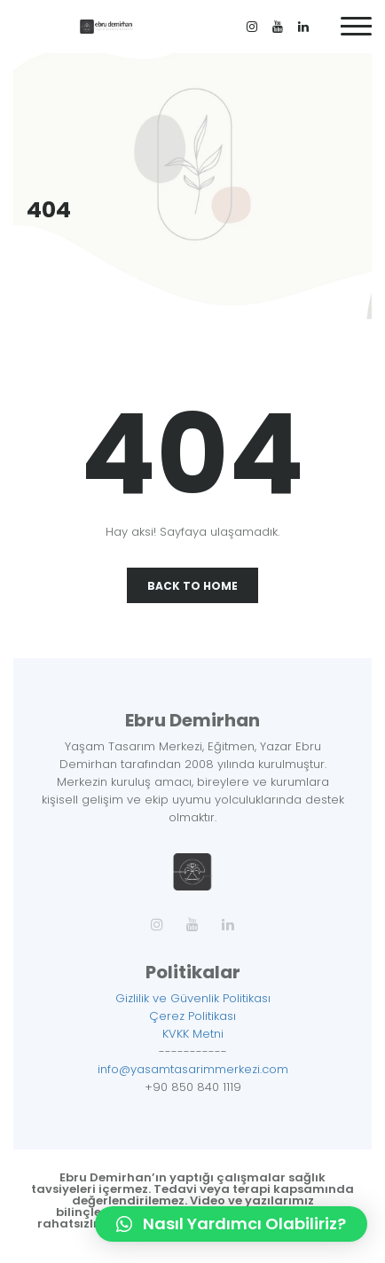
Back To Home (192, 585)
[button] (231, 1224)
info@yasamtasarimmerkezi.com (193, 1069)
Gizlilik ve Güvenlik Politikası (193, 998)
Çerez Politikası (192, 1016)
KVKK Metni (193, 1033)
